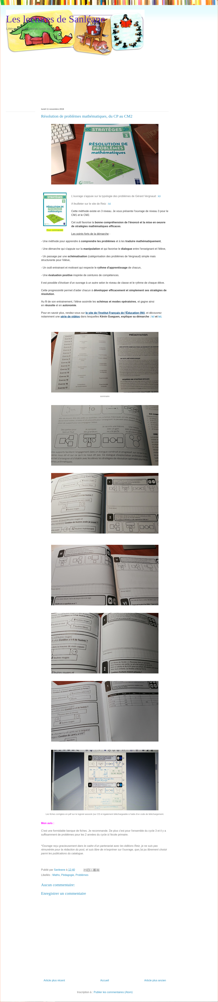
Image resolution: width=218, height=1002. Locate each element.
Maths (56, 875)
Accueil (104, 980)
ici (159, 196)
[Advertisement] (49, 79)
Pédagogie (67, 875)
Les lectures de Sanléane (55, 19)
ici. (160, 316)
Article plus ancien (155, 980)
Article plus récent (54, 980)
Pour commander (54, 230)
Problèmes (81, 875)
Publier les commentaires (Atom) (113, 992)
